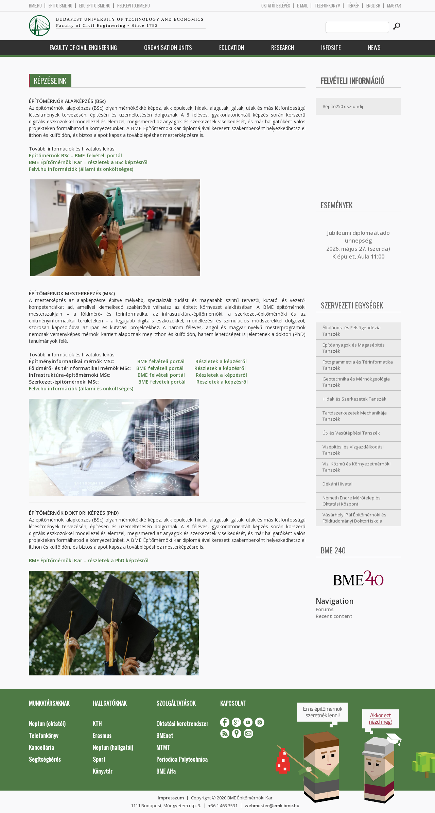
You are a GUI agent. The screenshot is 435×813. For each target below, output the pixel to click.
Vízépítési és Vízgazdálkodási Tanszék (353, 450)
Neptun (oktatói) (47, 723)
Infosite (331, 47)
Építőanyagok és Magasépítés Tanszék (354, 348)
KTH (97, 723)
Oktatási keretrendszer (182, 723)
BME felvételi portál (161, 361)
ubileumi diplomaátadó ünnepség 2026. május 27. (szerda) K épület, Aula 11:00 (358, 244)
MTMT (163, 747)
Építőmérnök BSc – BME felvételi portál (75, 155)
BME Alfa (166, 771)
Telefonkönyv (327, 5)
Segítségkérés (45, 759)
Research (282, 47)
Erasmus (102, 735)
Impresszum (171, 798)
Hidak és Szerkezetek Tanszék (354, 399)
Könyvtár (102, 771)
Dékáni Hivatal (337, 484)
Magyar (394, 5)
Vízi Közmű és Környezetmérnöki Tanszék (356, 467)
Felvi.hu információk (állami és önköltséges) (81, 169)
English (373, 5)
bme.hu (35, 5)
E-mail (302, 5)
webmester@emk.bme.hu (272, 805)
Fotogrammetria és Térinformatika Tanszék (358, 365)
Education (231, 47)
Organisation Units (168, 47)
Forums (324, 609)
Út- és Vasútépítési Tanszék (351, 433)
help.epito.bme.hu (133, 5)
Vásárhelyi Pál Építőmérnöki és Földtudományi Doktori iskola (354, 518)
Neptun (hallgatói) (113, 747)
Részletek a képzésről (221, 361)
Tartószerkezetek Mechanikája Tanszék (355, 416)
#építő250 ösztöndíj (343, 106)
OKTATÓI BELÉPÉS (275, 5)
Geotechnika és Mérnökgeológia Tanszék (356, 382)
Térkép (353, 5)
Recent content (334, 616)
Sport (99, 759)
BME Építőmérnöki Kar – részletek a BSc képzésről (88, 162)
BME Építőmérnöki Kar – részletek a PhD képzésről (89, 560)
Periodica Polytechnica (182, 759)
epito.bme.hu (60, 5)
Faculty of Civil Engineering (83, 47)
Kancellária (41, 747)
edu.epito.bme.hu (94, 5)
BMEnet (164, 735)
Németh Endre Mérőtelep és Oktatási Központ (352, 501)
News (374, 47)
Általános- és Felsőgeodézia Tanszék (352, 330)
